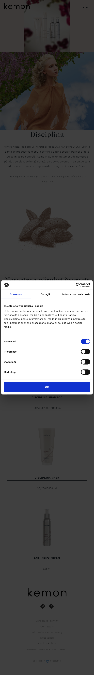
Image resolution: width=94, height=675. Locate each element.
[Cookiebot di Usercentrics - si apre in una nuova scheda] (75, 285)
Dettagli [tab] (45, 294)
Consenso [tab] (16, 294)
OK (47, 387)
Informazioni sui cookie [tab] (76, 294)
